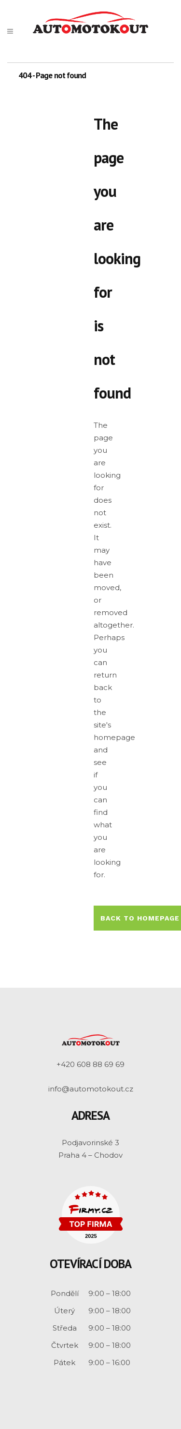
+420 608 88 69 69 (90, 1064)
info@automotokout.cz (90, 1088)
